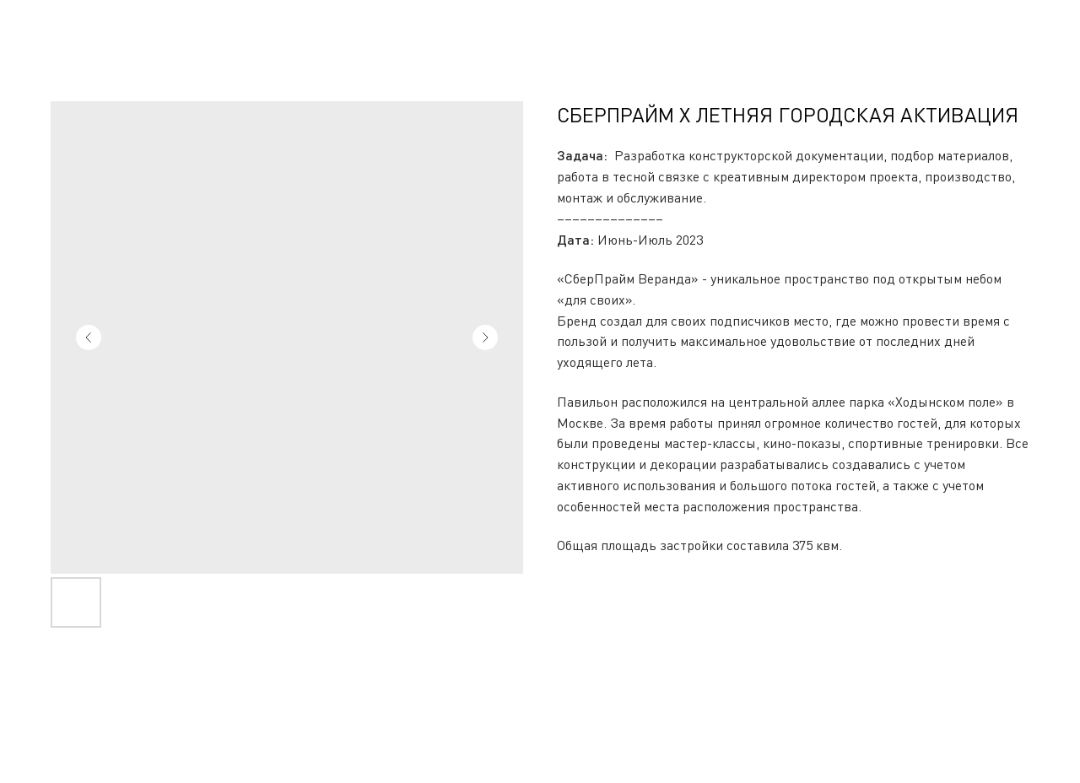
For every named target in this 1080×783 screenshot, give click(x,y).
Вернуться (58, 26)
